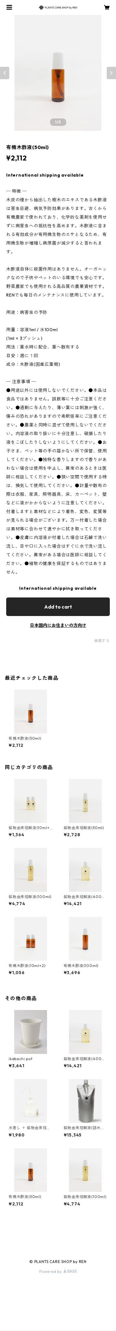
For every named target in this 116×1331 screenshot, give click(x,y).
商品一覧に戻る (58, 1233)
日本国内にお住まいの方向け (58, 625)
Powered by (58, 1271)
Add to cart (58, 607)
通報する (102, 640)
